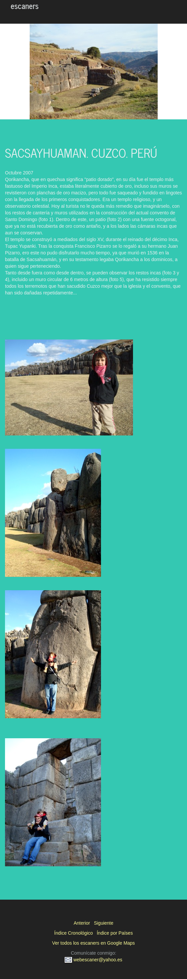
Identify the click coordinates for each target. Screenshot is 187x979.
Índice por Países (115, 933)
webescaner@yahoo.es (93, 959)
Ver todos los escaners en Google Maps (93, 943)
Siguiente (103, 923)
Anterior (82, 923)
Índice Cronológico (73, 933)
